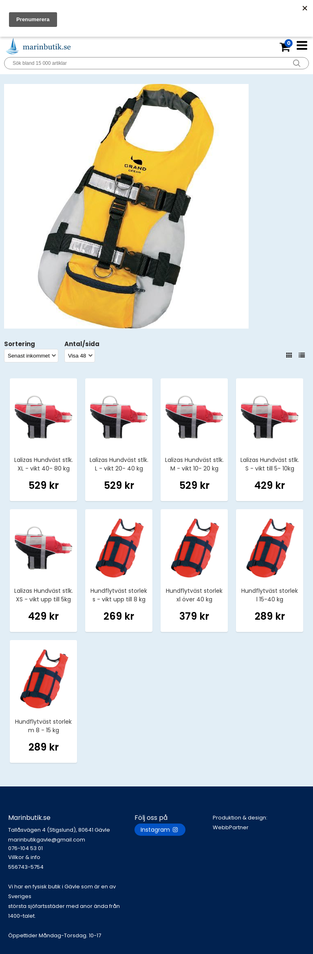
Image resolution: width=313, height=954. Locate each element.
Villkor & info (24, 857)
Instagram (160, 830)
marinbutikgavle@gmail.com (71, 844)
